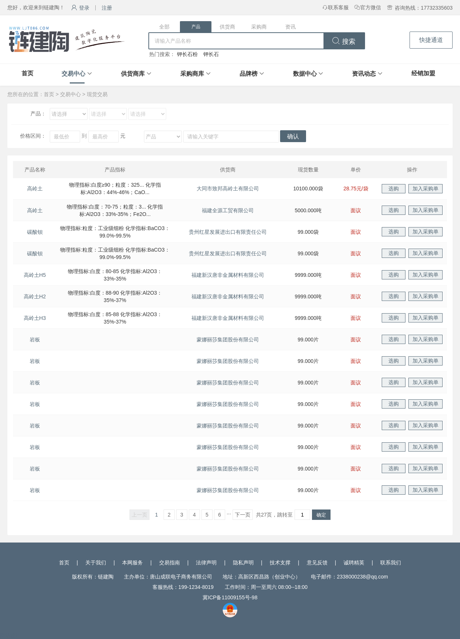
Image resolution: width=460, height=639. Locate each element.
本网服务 (132, 563)
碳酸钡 (35, 232)
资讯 (290, 27)
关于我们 (95, 563)
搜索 (343, 41)
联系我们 (390, 563)
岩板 (35, 340)
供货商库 (133, 74)
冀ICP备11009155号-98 (230, 597)
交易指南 (169, 563)
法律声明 (206, 563)
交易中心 (73, 74)
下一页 (242, 515)
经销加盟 (423, 73)
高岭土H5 (35, 275)
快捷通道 (431, 40)
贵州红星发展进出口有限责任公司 (228, 232)
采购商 (259, 27)
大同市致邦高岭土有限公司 (228, 188)
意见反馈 (317, 563)
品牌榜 (248, 74)
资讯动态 (364, 74)
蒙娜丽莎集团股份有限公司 (228, 340)
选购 (393, 188)
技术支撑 (280, 563)
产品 (195, 26)
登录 (80, 8)
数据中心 (305, 74)
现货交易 (97, 94)
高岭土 (35, 188)
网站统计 (10, 635)
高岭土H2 (35, 296)
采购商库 (192, 74)
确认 (293, 136)
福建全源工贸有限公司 (228, 210)
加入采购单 (425, 188)
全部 (164, 27)
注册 (107, 8)
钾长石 (211, 54)
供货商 (227, 27)
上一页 (139, 515)
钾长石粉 (187, 54)
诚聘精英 (354, 563)
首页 (27, 73)
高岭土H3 (35, 318)
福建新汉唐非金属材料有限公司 (227, 275)
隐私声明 (243, 563)
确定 (321, 515)
